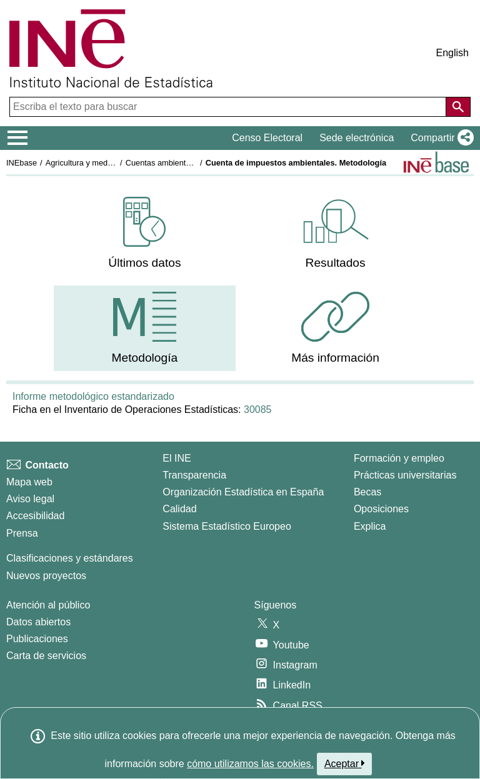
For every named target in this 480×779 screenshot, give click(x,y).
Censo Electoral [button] (267, 137)
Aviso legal (30, 499)
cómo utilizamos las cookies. (250, 763)
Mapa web (29, 482)
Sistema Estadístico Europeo (226, 526)
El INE (176, 458)
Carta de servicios (46, 655)
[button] (440, 138)
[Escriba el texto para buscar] (229, 107)
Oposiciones (381, 509)
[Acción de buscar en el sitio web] (458, 107)
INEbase (21, 162)
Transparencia (194, 475)
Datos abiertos (38, 622)
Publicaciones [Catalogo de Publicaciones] (37, 638)
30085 (258, 409)
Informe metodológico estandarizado (93, 396)
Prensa (22, 533)
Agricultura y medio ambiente (97, 162)
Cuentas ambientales (163, 162)
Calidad (179, 509)
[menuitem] (144, 233)
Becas (367, 492)
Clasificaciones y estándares (69, 558)
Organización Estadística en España (243, 492)
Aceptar (344, 763)
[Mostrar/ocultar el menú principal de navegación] (17, 138)
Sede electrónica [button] (356, 137)
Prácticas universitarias (405, 475)
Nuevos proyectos (46, 575)
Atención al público (48, 605)
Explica (370, 526)
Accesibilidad (35, 515)
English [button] (452, 52)
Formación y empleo (399, 458)
